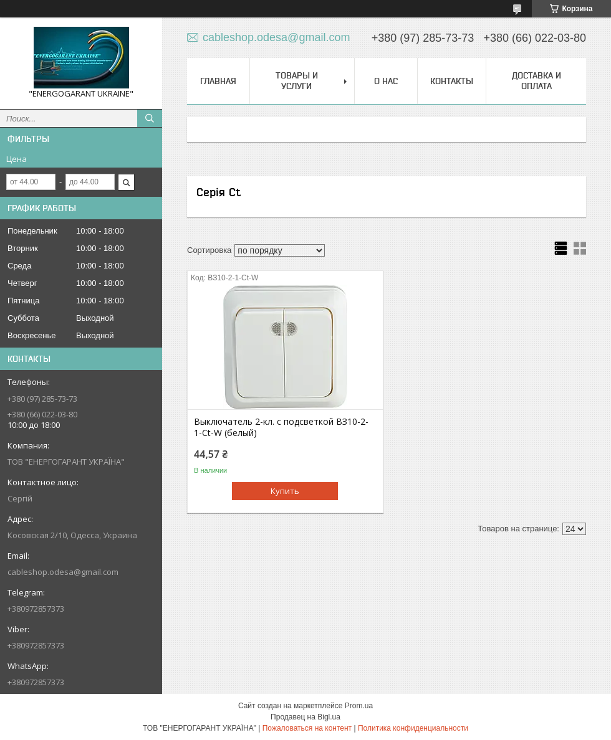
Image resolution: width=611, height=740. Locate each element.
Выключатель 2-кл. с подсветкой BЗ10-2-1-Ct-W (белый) (281, 427)
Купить (285, 490)
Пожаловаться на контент (307, 728)
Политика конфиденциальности (413, 728)
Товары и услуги (297, 80)
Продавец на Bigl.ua (305, 717)
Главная (218, 81)
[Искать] (149, 118)
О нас (386, 81)
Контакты (451, 81)
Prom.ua (359, 705)
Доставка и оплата (536, 80)
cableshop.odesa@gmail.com (62, 571)
